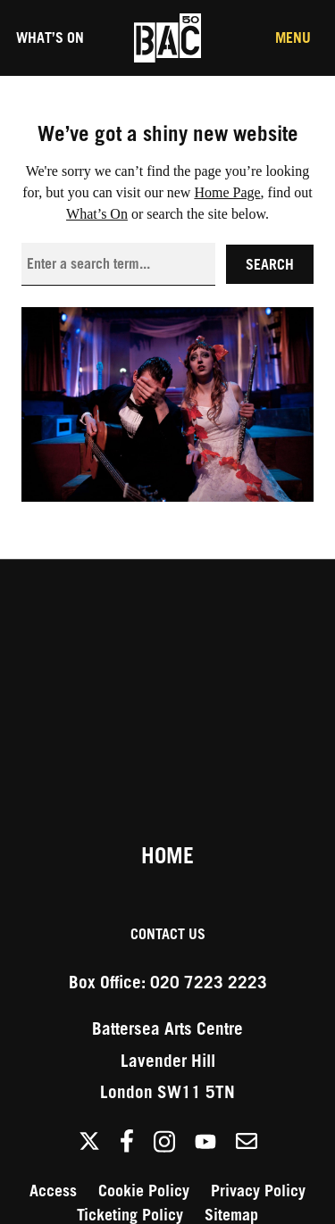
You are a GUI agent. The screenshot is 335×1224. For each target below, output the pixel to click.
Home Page (227, 192)
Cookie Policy (143, 1190)
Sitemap (231, 1214)
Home (167, 855)
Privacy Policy (258, 1190)
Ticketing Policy (130, 1214)
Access (53, 1190)
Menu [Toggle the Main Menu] (293, 37)
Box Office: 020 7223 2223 (168, 981)
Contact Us (167, 934)
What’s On (50, 37)
